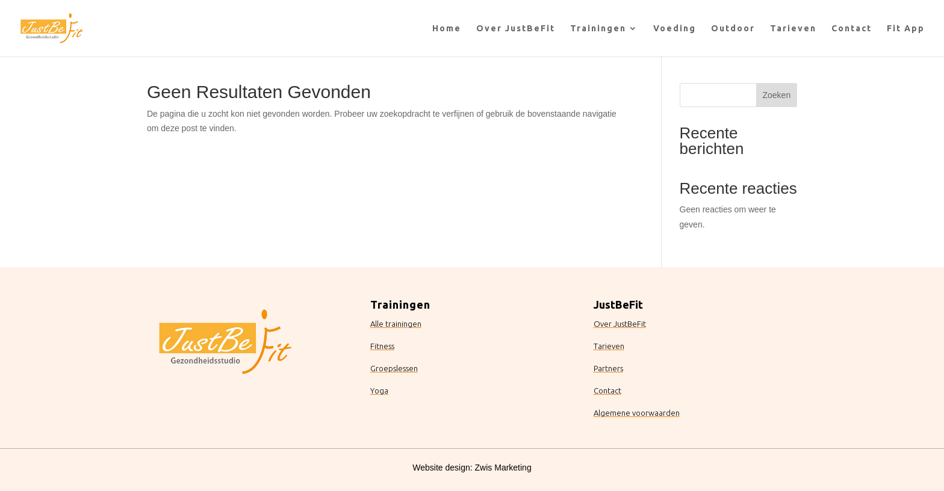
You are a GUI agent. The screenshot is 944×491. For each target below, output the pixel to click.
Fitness (382, 346)
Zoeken (776, 95)
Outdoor (733, 28)
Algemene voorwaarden (637, 413)
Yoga (379, 390)
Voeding (674, 28)
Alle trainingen (395, 324)
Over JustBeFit (515, 28)
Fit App (906, 28)
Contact (851, 28)
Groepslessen (394, 368)
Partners (608, 368)
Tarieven (793, 28)
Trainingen (598, 28)
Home (446, 28)
